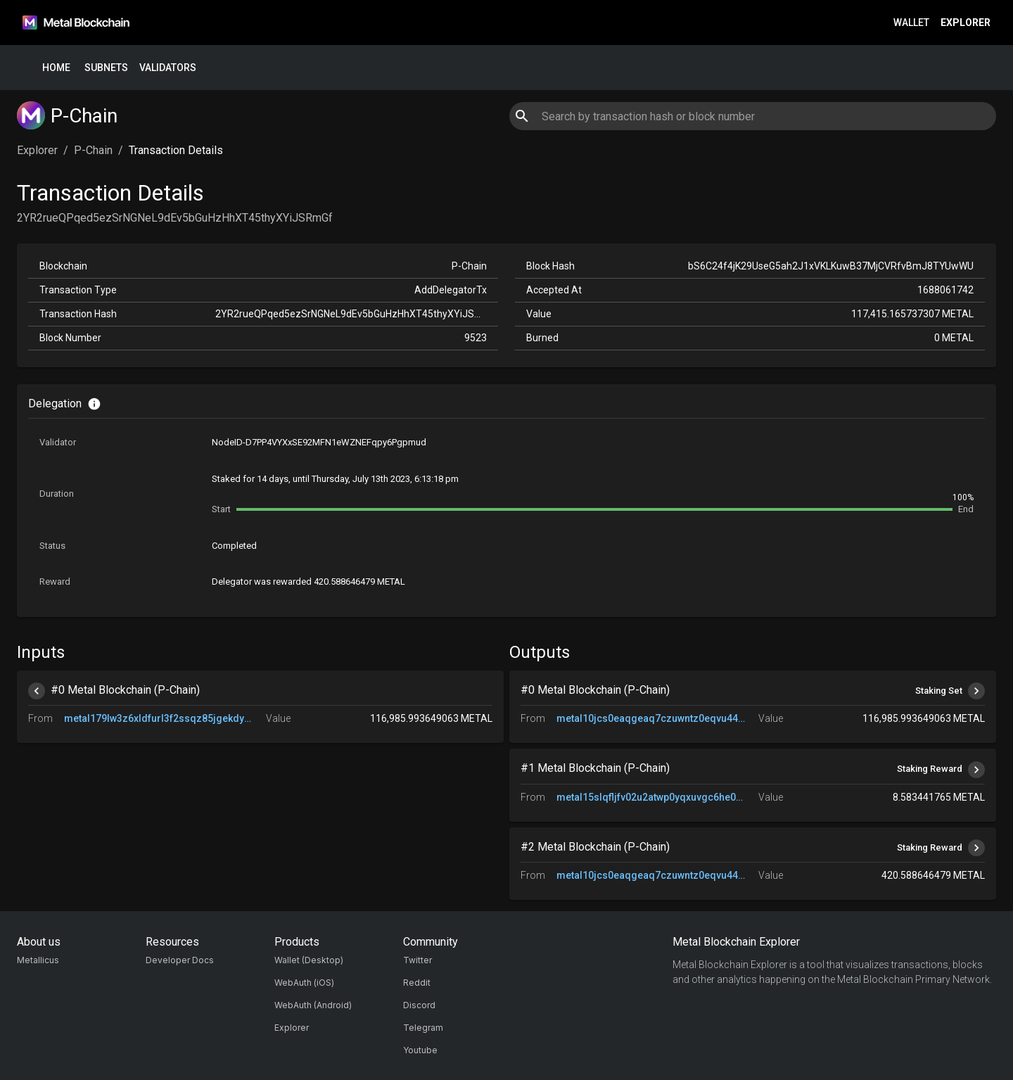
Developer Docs (180, 960)
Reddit (417, 982)
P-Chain (93, 150)
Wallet (911, 23)
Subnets (106, 68)
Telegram (423, 1027)
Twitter (417, 960)
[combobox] (752, 116)
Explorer (965, 23)
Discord (419, 1005)
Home (56, 68)
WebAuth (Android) (313, 1005)
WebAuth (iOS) (304, 982)
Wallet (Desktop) (308, 960)
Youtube (420, 1050)
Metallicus (38, 960)
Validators (168, 68)
